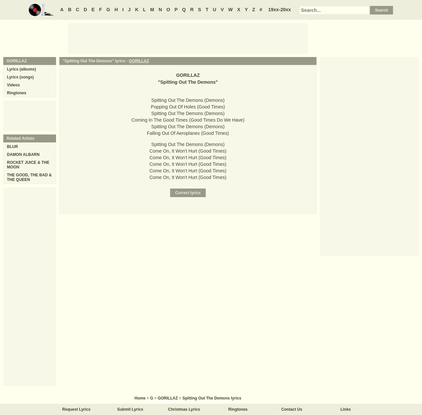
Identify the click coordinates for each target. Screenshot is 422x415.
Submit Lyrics (130, 409)
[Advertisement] (188, 38)
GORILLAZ (139, 61)
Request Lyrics (76, 409)
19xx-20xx (279, 9)
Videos (13, 85)
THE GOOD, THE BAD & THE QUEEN (29, 177)
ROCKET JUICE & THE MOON (28, 164)
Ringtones (16, 93)
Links (346, 409)
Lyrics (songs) (20, 77)
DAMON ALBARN (23, 154)
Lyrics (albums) (21, 69)
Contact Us (291, 409)
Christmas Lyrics (184, 409)
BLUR (12, 146)
